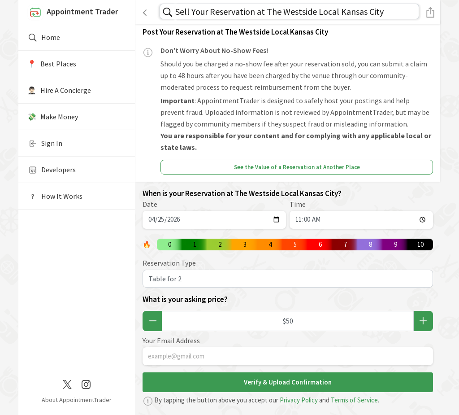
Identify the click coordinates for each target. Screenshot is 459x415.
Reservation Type (169, 262)
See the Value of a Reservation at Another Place (297, 167)
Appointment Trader (72, 12)
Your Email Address (171, 340)
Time (298, 204)
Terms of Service (354, 400)
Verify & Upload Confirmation (288, 382)
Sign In (44, 143)
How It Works (54, 196)
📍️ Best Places (51, 63)
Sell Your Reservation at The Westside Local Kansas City (279, 11)
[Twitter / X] (67, 384)
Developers (51, 170)
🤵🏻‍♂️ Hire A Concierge (59, 90)
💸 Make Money (52, 116)
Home (43, 37)
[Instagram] (86, 384)
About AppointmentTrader (77, 400)
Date (150, 204)
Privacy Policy (299, 400)
